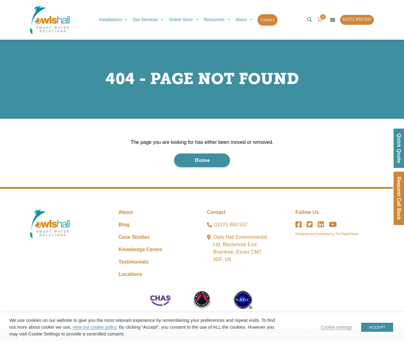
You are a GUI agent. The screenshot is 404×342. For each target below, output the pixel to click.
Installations (113, 20)
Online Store (184, 20)
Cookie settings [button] (336, 327)
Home (202, 161)
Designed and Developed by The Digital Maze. (327, 234)
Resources (217, 20)
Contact (267, 19)
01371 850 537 (231, 225)
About (244, 20)
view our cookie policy (94, 327)
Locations (130, 275)
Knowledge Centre (140, 250)
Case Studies (134, 237)
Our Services (148, 20)
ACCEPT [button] (377, 327)
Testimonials (134, 262)
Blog (124, 225)
